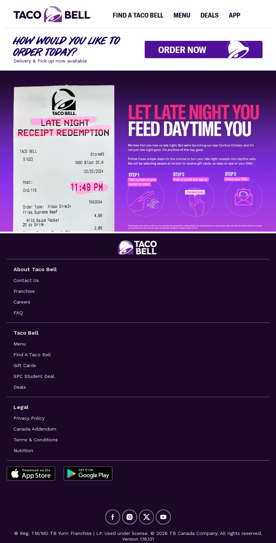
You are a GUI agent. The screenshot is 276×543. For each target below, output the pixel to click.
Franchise (24, 291)
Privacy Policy (29, 418)
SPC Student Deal (33, 376)
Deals (19, 387)
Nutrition (23, 450)
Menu (19, 343)
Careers (21, 302)
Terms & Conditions (35, 439)
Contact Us (26, 280)
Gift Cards (24, 365)
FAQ (18, 312)
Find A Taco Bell (32, 354)
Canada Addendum (34, 429)
